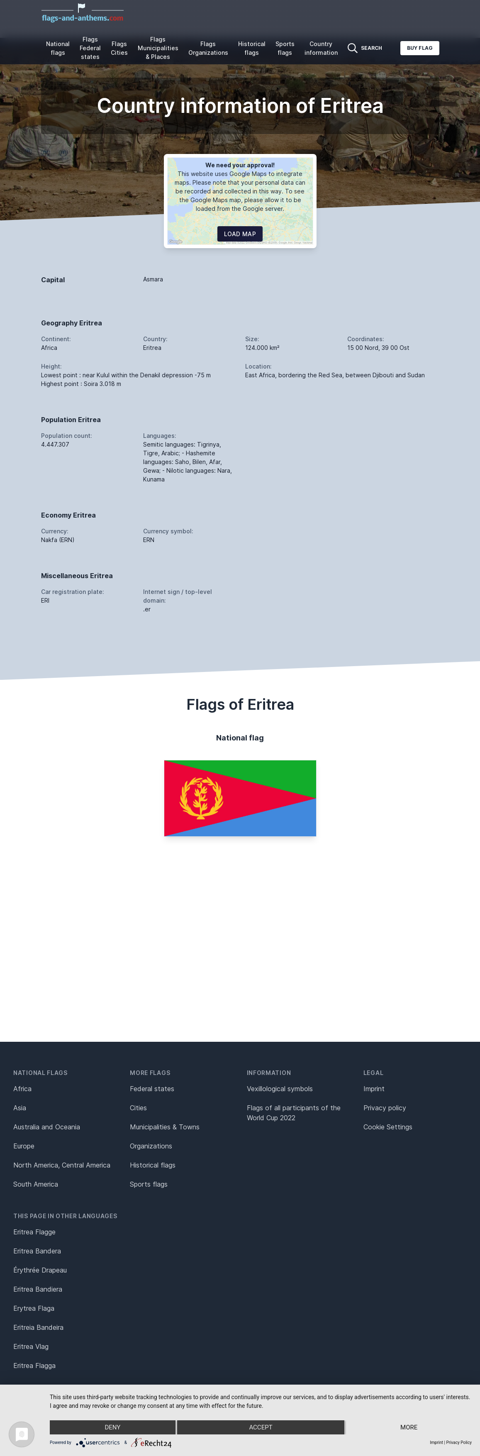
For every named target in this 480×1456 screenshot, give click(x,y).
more (408, 1427)
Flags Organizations (208, 48)
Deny (112, 1427)
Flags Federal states (90, 48)
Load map (240, 233)
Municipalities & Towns (165, 1127)
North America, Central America (61, 1165)
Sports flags (285, 48)
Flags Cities (119, 48)
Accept (260, 1427)
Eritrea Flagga (34, 1365)
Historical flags (252, 48)
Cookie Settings (387, 1127)
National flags (58, 48)
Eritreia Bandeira (38, 1327)
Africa (22, 1089)
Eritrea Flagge (34, 1232)
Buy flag (420, 48)
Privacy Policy (459, 1442)
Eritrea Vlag (31, 1346)
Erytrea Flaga (33, 1308)
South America (35, 1184)
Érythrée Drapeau (40, 1270)
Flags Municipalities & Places (158, 48)
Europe (23, 1146)
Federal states (152, 1089)
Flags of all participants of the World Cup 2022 (294, 1113)
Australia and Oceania (46, 1127)
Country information (321, 48)
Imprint (374, 1089)
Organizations (151, 1146)
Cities (138, 1108)
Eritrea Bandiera (37, 1289)
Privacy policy (384, 1108)
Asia (19, 1108)
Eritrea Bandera (37, 1251)
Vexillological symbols (280, 1089)
